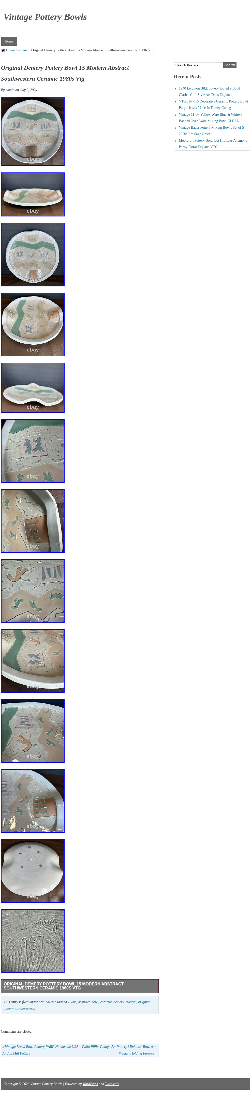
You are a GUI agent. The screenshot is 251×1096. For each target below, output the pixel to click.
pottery (9, 1008)
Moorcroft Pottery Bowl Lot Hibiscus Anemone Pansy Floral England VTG (213, 144)
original (23, 50)
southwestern (24, 1008)
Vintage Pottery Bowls (45, 17)
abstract (84, 1002)
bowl (95, 1002)
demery (118, 1002)
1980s (72, 1002)
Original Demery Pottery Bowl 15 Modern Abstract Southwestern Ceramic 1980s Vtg (64, 986)
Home (9, 41)
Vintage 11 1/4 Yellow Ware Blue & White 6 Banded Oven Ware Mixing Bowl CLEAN (210, 118)
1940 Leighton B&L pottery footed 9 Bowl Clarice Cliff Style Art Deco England (209, 91)
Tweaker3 (112, 1084)
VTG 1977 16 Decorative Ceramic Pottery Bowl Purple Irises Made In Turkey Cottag (213, 104)
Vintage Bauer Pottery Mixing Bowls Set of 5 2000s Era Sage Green (211, 131)
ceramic (106, 1002)
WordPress (90, 1084)
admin (10, 90)
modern (131, 1002)
